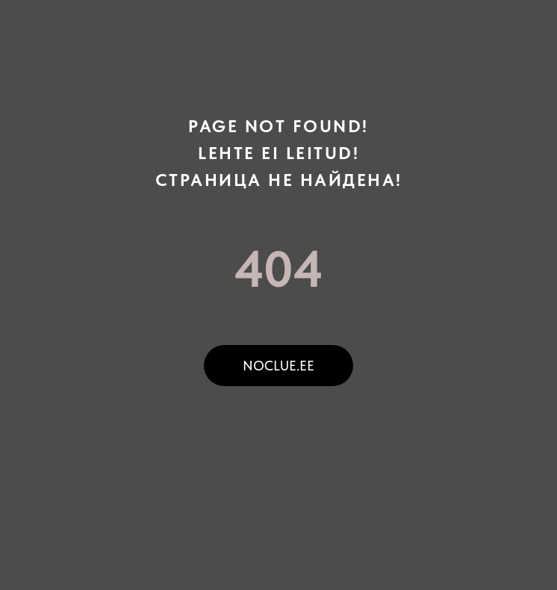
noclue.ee (278, 365)
